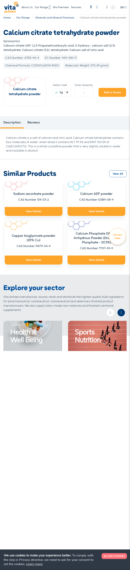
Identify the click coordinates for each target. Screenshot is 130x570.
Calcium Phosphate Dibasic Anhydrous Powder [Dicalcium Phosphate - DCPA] (96, 237)
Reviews (33, 123)
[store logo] (11, 7)
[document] (65, 559)
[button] (123, 7)
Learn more (34, 564)
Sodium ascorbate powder (33, 194)
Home (7, 17)
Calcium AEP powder (96, 194)
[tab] (12, 123)
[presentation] (121, 312)
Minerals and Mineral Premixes (55, 17)
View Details (33, 211)
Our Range (23, 17)
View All (118, 173)
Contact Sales (117, 236)
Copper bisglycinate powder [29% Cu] (33, 238)
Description (12, 123)
